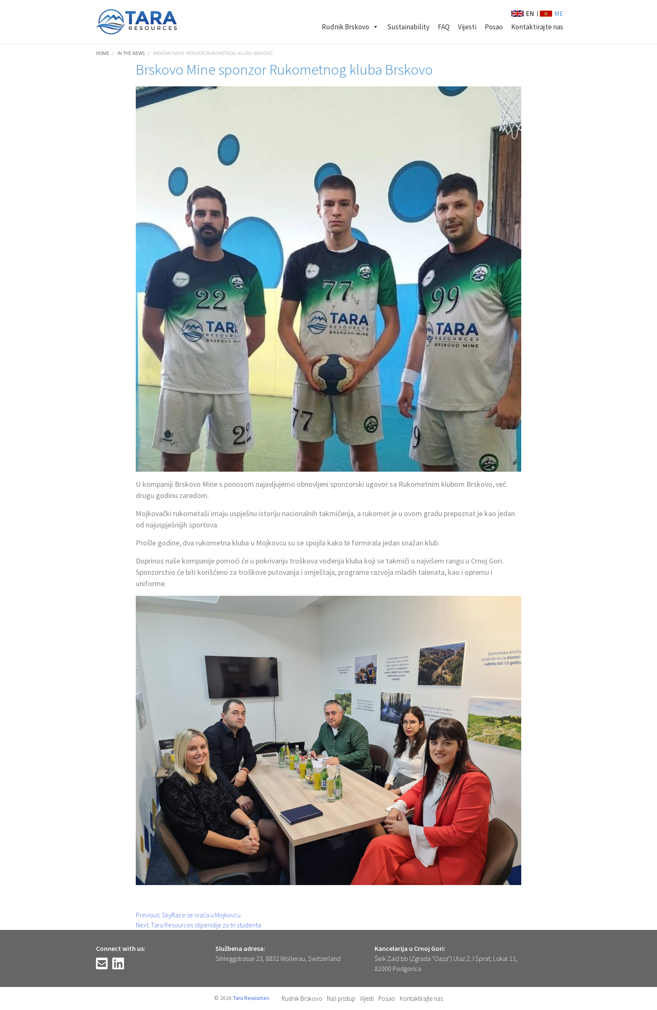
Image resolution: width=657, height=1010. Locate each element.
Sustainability (408, 26)
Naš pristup (341, 998)
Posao (494, 26)
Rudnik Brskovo (350, 26)
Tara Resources (251, 998)
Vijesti (467, 26)
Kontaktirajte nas (537, 26)
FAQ (444, 26)
